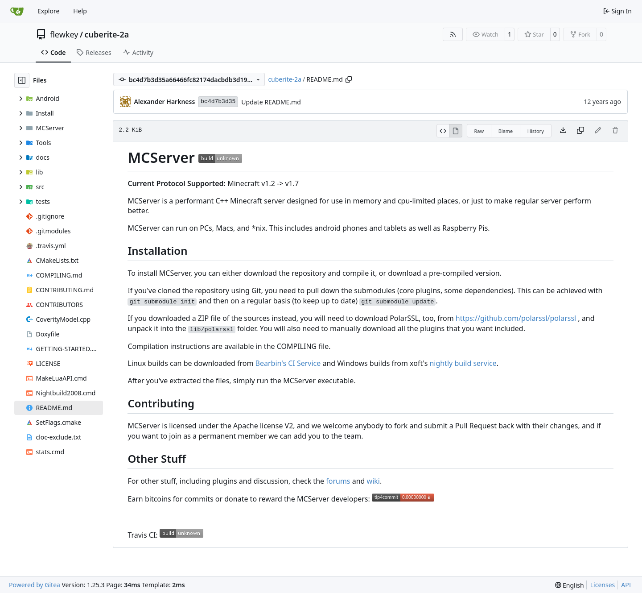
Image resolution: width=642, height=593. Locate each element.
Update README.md (271, 102)
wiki (373, 481)
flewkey (64, 34)
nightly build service (462, 363)
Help (80, 11)
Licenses (602, 585)
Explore (48, 11)
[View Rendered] (455, 130)
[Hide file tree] (21, 80)
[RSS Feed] (453, 34)
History (535, 131)
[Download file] (563, 130)
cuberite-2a (107, 34)
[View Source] (442, 130)
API (626, 585)
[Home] (16, 11)
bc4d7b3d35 (218, 101)
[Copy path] (349, 79)
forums (338, 481)
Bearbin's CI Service (288, 363)
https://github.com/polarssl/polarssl (516, 318)
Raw (479, 131)
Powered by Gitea (34, 585)
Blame (505, 131)
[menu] (569, 585)
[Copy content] (580, 130)
